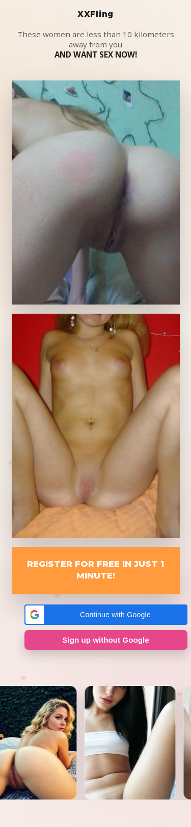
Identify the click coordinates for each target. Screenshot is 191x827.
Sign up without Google (105, 640)
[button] (105, 614)
